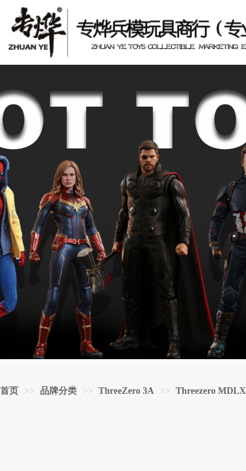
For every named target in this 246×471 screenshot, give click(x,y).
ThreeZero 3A (126, 391)
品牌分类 (58, 391)
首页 (9, 391)
